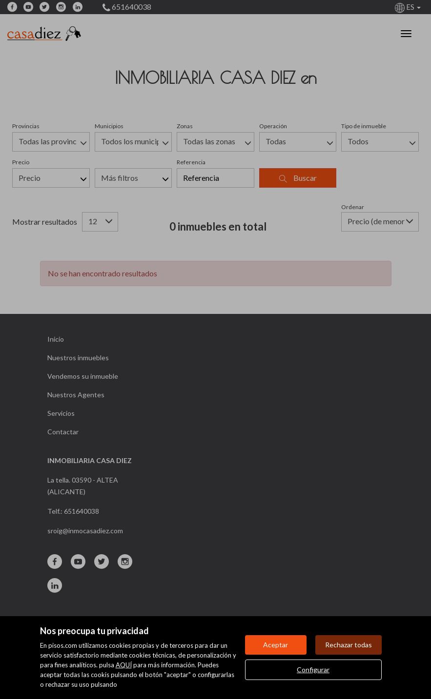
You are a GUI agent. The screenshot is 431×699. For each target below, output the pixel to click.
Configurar (313, 669)
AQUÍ (124, 665)
